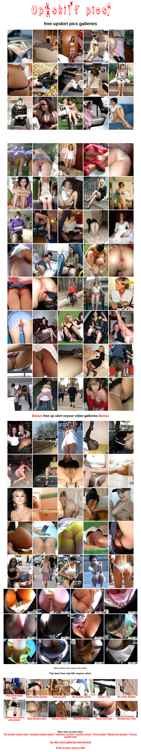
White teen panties (118, 734)
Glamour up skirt (65, 734)
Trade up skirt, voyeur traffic (70, 748)
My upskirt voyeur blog (16, 734)
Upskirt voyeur (83, 734)
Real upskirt (99, 734)
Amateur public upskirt (42, 734)
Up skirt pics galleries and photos (70, 742)
